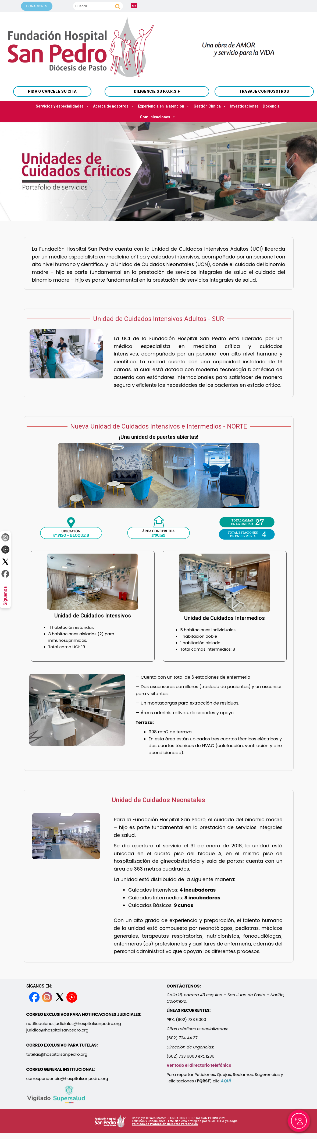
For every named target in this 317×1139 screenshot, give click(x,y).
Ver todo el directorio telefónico (199, 1065)
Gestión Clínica (210, 106)
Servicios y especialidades (62, 106)
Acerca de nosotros (113, 106)
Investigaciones (244, 106)
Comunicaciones (158, 117)
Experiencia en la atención (164, 106)
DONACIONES (36, 6)
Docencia (271, 106)
